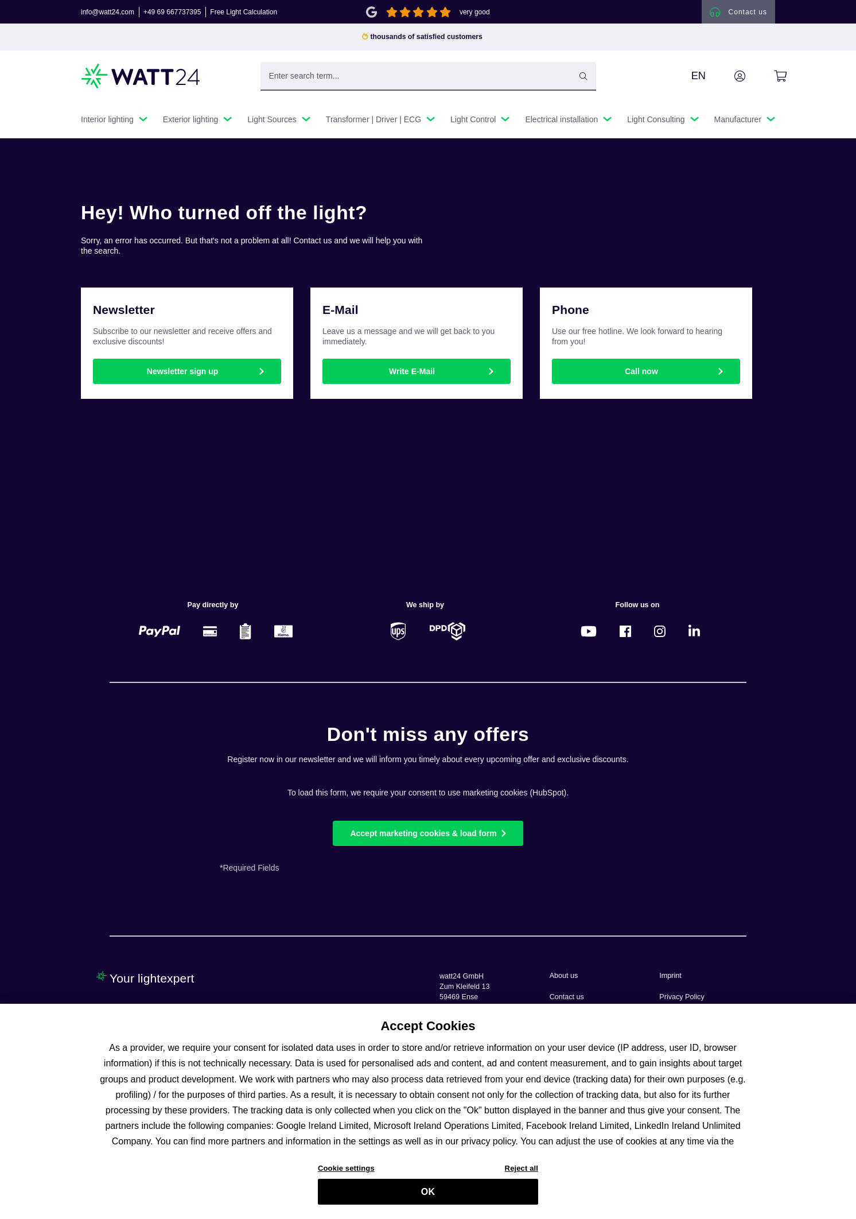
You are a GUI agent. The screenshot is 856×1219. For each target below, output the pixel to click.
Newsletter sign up (182, 374)
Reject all (521, 1170)
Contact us (567, 997)
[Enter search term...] (428, 79)
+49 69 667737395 (172, 14)
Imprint (670, 976)
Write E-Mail (412, 374)
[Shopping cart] (767, 80)
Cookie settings (346, 1170)
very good (475, 14)
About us (564, 976)
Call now (641, 374)
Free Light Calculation (243, 14)
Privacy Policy (681, 997)
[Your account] (727, 80)
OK (428, 1193)
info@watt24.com (107, 14)
